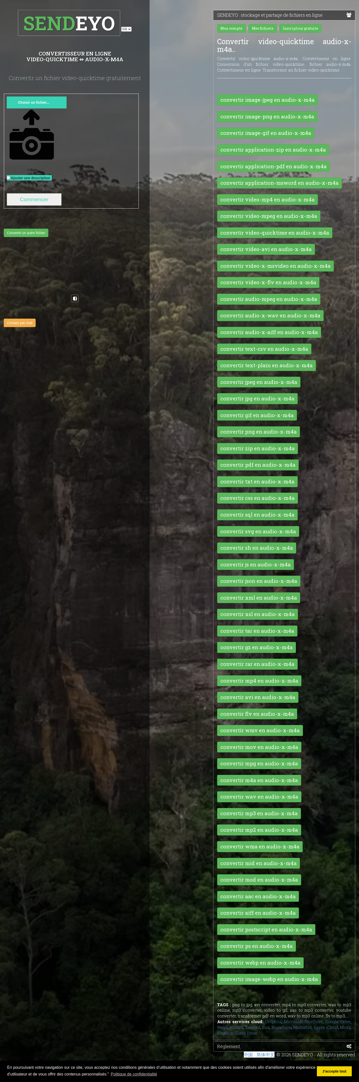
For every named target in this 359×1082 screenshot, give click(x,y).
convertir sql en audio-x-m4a (257, 514)
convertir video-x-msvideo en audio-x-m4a (275, 265)
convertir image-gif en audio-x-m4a (265, 132)
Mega (222, 1027)
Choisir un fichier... (33, 102)
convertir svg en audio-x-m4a (258, 531)
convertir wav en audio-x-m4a (259, 796)
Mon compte (231, 28)
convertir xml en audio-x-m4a (258, 597)
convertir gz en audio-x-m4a (256, 647)
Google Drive (338, 1021)
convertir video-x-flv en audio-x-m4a (268, 282)
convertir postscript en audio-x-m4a (266, 929)
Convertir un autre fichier (26, 233)
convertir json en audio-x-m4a (258, 580)
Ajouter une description (29, 178)
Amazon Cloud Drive (237, 1033)
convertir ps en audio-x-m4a (256, 945)
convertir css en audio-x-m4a (257, 497)
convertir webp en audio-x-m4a (260, 962)
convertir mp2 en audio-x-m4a (259, 829)
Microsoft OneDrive (303, 1021)
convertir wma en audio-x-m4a (259, 846)
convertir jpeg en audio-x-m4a (258, 381)
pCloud (236, 1027)
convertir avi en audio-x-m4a (257, 697)
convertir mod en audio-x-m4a (259, 879)
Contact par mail (19, 323)
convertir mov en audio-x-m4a (259, 746)
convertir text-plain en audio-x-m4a (266, 365)
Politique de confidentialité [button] (134, 1074)
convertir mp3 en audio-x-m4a (259, 813)
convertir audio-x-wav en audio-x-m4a (270, 315)
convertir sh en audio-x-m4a (256, 547)
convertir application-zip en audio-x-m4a (273, 149)
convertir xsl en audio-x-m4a (257, 614)
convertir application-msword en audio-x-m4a (279, 182)
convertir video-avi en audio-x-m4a (266, 249)
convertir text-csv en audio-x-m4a (264, 348)
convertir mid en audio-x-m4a (258, 863)
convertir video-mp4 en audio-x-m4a (267, 199)
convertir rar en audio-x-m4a (257, 663)
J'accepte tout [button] (334, 1071)
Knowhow (281, 1027)
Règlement (284, 1046)
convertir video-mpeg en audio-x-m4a (268, 215)
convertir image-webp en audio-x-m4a (269, 979)
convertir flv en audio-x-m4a (257, 713)
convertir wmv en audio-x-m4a (260, 730)
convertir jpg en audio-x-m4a (257, 398)
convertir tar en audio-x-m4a (257, 630)
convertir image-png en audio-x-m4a (267, 116)
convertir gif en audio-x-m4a (257, 415)
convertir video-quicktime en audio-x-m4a (274, 232)
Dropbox (273, 1021)
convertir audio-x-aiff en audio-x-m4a (269, 332)
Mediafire (302, 1027)
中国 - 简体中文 (259, 1055)
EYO (69, 22)
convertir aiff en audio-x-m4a (258, 912)
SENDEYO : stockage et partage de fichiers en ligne (284, 15)
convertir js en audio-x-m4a (255, 564)
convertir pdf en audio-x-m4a (257, 464)
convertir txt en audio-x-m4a (257, 481)
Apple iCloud (325, 1027)
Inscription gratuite (300, 28)
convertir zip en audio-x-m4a (257, 448)
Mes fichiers (262, 28)
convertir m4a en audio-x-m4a (259, 780)
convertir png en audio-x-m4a (258, 431)
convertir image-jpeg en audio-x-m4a (267, 99)
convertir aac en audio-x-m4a (258, 896)
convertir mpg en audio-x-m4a (259, 763)
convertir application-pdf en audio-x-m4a (273, 166)
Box (265, 1027)
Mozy (345, 1027)
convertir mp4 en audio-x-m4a (259, 680)
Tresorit (252, 1027)
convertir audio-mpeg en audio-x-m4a (268, 298)
